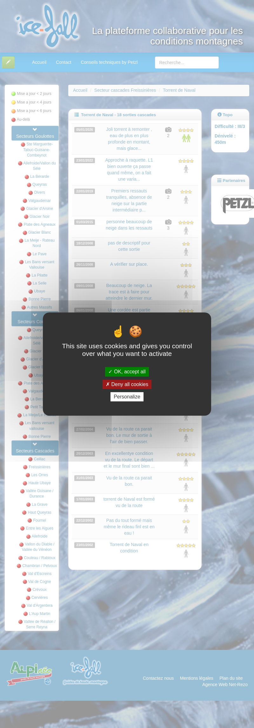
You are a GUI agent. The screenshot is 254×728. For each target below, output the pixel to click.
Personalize (127, 396)
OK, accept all (126, 372)
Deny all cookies (127, 384)
